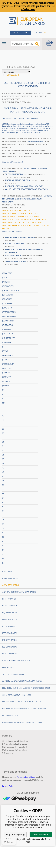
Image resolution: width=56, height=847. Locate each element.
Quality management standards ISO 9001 (22, 681)
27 (3, 437)
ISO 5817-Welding (10, 715)
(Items (5, 351)
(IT (3, 346)
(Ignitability (8, 338)
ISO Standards (9, 646)
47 (3, 476)
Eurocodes (7, 667)
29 (3, 441)
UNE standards (9, 653)
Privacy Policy (7, 786)
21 (3, 424)
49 (3, 480)
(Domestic (7, 307)
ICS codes (7, 571)
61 (3, 498)
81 (3, 532)
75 (3, 519)
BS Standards (22, 741)
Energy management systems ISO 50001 (21, 701)
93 (3, 554)
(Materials (7, 355)
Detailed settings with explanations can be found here (28, 840)
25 (3, 433)
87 (3, 545)
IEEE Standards (9, 633)
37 (3, 459)
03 (3, 394)
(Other (5, 359)
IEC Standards (9, 626)
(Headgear (7, 333)
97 (3, 562)
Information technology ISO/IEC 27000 (22, 722)
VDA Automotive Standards (16, 660)
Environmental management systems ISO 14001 (26, 688)
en (44, 33)
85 (3, 541)
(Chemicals (7, 294)
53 (3, 485)
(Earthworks (9, 312)
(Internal (7, 342)
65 (3, 502)
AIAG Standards (10, 578)
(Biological (8, 286)
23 (3, 428)
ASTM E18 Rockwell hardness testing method (22, 223)
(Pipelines (7, 368)
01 (3, 390)
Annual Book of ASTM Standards (19, 592)
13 (3, 411)
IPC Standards (9, 640)
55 (3, 489)
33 (3, 450)
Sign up (25, 33)
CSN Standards (9, 605)
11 (3, 407)
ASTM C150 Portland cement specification (20, 217)
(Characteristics (10, 290)
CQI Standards (9, 612)
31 (3, 446)
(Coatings (7, 299)
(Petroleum (8, 364)
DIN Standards (9, 619)
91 (3, 550)
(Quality (6, 377)
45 (3, 472)
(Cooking (7, 303)
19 (3, 420)
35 (3, 454)
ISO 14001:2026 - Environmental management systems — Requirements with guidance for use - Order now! (28, 6)
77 (3, 524)
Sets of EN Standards (13, 674)
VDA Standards (21, 750)
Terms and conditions (26, 777)
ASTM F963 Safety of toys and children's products (24, 220)
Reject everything (15, 834)
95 (3, 558)
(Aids (4, 277)
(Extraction (8, 325)
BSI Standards (9, 598)
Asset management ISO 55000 (16, 694)
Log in (15, 33)
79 (3, 528)
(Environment (9, 316)
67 (3, 506)
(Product (7, 372)
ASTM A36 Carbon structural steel (17, 211)
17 (3, 415)
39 (3, 463)
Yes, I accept (40, 834)
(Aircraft (6, 281)
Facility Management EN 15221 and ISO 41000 (24, 708)
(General (6, 329)
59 (3, 493)
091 (3, 403)
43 (3, 467)
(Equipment (8, 320)
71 (3, 511)
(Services (6, 381)
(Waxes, (6, 385)
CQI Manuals (7, 753)
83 (3, 537)
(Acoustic (7, 273)
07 (3, 398)
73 (3, 515)
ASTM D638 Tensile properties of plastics (20, 214)
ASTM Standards (11, 585)
